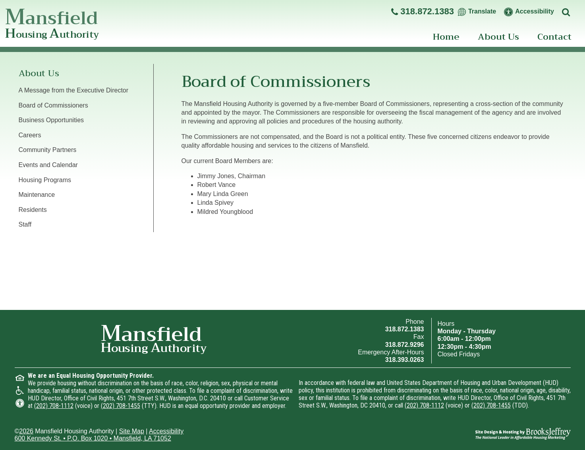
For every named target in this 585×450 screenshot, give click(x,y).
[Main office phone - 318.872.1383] (422, 11)
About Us (498, 36)
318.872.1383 (404, 329)
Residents (33, 209)
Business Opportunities (51, 120)
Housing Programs (45, 180)
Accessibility (166, 431)
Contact (554, 36)
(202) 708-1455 (120, 406)
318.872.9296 (404, 344)
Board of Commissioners (53, 105)
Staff (25, 224)
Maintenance (37, 194)
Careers (30, 135)
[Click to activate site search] (567, 11)
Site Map (131, 431)
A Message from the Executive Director (74, 90)
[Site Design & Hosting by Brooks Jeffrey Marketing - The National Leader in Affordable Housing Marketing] (523, 433)
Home (446, 36)
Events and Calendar (48, 165)
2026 (26, 431)
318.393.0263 (404, 359)
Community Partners (48, 149)
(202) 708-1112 (53, 406)
